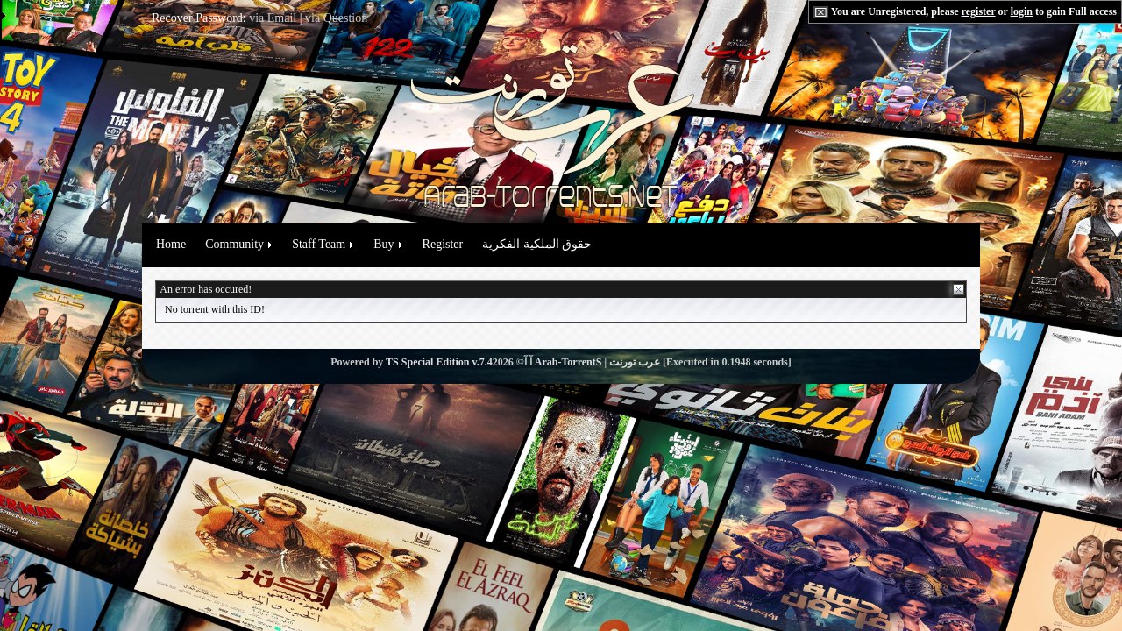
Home (171, 244)
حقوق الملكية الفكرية (537, 244)
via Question (336, 18)
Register (443, 244)
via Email (272, 18)
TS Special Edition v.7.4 (439, 362)
